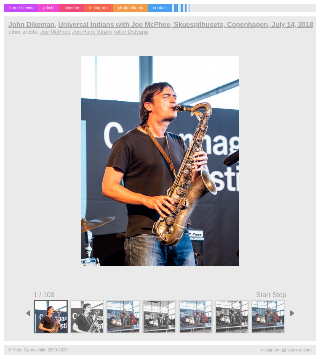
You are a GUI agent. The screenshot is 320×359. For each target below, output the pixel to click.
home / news (21, 7)
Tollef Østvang (130, 32)
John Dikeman (31, 24)
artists (49, 7)
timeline (71, 7)
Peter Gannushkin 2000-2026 (40, 350)
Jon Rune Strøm (92, 32)
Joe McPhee (55, 32)
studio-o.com (300, 350)
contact (160, 7)
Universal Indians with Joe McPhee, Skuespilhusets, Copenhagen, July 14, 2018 (185, 24)
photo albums (130, 7)
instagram (98, 7)
